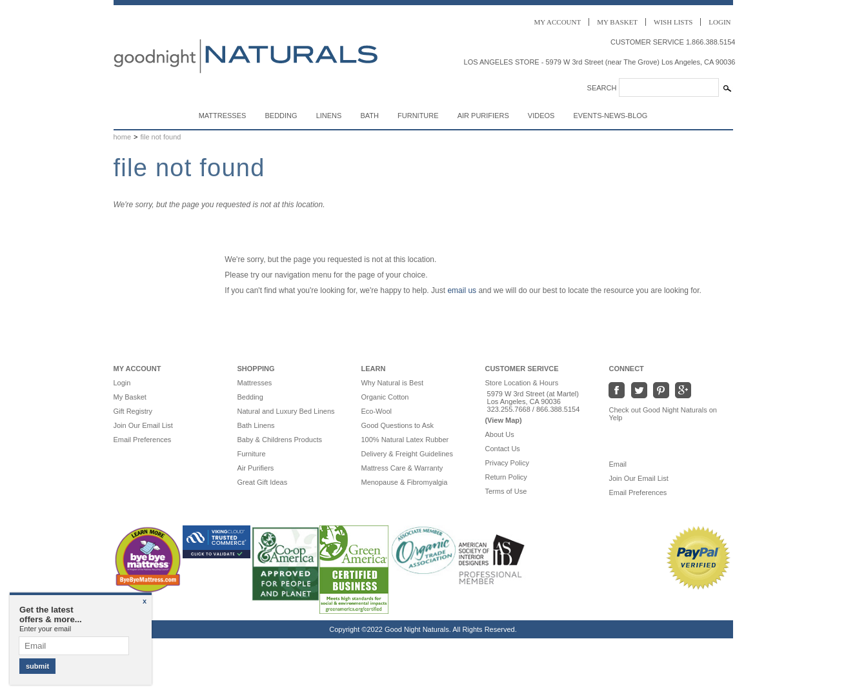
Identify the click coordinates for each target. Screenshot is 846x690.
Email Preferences (143, 439)
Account (557, 22)
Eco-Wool (376, 411)
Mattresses (223, 115)
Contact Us (502, 448)
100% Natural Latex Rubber (404, 439)
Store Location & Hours (521, 383)
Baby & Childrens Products (279, 439)
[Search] (669, 87)
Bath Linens (255, 425)
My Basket (130, 397)
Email (623, 464)
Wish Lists (673, 22)
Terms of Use (506, 491)
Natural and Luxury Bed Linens (285, 411)
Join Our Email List (143, 425)
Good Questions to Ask (397, 425)
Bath (369, 115)
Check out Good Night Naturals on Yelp (663, 413)
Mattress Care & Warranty (402, 468)
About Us (499, 434)
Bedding (281, 115)
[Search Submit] (727, 88)
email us (461, 290)
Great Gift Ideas (262, 482)
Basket (617, 22)
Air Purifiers (483, 115)
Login (719, 22)
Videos (541, 115)
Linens (329, 115)
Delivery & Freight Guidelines (406, 454)
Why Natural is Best (392, 383)
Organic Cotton (384, 397)
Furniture (418, 115)
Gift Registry (133, 411)
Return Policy (506, 477)
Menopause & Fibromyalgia (404, 482)
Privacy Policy (507, 463)
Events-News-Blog (610, 115)
